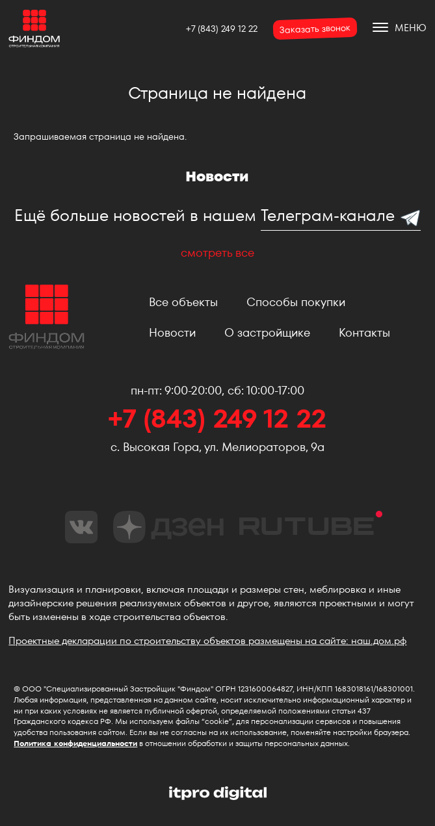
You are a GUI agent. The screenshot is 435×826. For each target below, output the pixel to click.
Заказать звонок (314, 28)
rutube (310, 523)
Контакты (364, 332)
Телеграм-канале (328, 215)
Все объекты (183, 302)
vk (81, 527)
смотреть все (217, 252)
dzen (168, 527)
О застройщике (267, 332)
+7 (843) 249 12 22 (221, 28)
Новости (172, 332)
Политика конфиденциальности (75, 743)
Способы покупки (295, 302)
